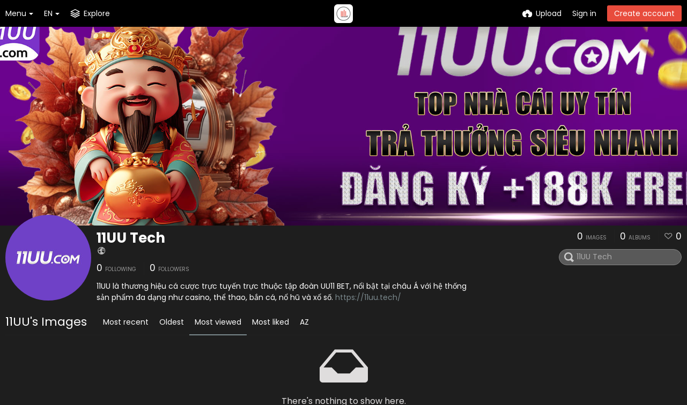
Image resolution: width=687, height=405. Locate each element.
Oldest (171, 322)
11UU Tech (131, 238)
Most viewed (218, 322)
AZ (304, 322)
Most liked (270, 322)
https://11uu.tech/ (368, 297)
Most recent (126, 322)
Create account (644, 13)
